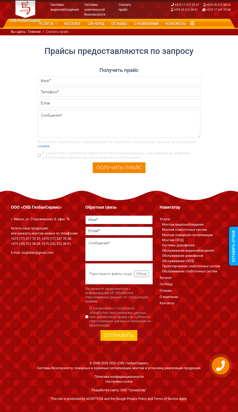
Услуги (46, 24)
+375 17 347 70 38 (218, 9)
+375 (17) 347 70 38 (56, 239)
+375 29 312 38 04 (218, 5)
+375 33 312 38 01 (186, 9)
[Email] (119, 231)
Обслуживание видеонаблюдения (188, 250)
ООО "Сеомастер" (133, 390)
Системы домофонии (178, 245)
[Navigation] (192, 23)
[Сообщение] (119, 123)
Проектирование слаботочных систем (191, 266)
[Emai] (119, 103)
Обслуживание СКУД (178, 261)
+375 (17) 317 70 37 (25, 239)
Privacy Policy (137, 399)
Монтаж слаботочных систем (184, 229)
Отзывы (119, 24)
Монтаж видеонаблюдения (183, 224)
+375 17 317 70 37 (187, 5)
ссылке (44, 146)
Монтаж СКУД (173, 240)
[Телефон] (119, 92)
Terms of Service (166, 399)
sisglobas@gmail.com (37, 253)
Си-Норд (96, 24)
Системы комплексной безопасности (95, 9)
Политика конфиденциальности (118, 377)
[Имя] (119, 81)
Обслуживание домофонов (182, 256)
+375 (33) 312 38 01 (56, 244)
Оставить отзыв (233, 246)
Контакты (176, 24)
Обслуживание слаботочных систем (189, 271)
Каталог (72, 24)
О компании (146, 24)
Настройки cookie (119, 381)
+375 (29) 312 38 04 (25, 244)
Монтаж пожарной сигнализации (187, 235)
